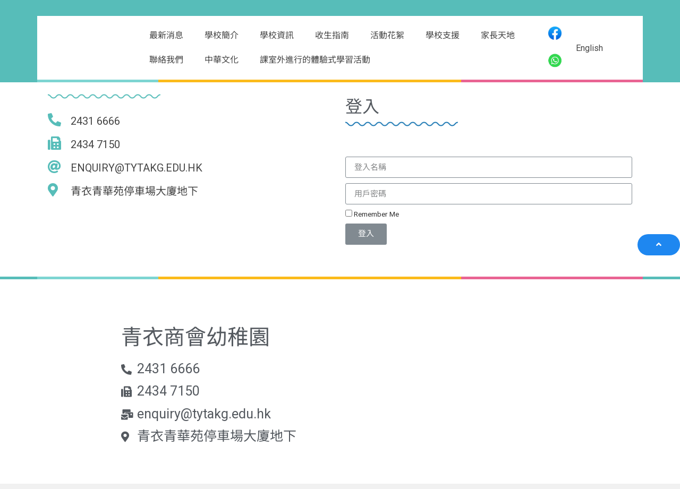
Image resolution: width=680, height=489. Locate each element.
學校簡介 (222, 35)
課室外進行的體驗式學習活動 (315, 60)
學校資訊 (277, 35)
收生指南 (332, 35)
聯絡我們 (166, 60)
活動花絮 (387, 35)
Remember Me (372, 214)
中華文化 (222, 60)
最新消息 (166, 35)
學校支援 (443, 35)
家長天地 (498, 35)
